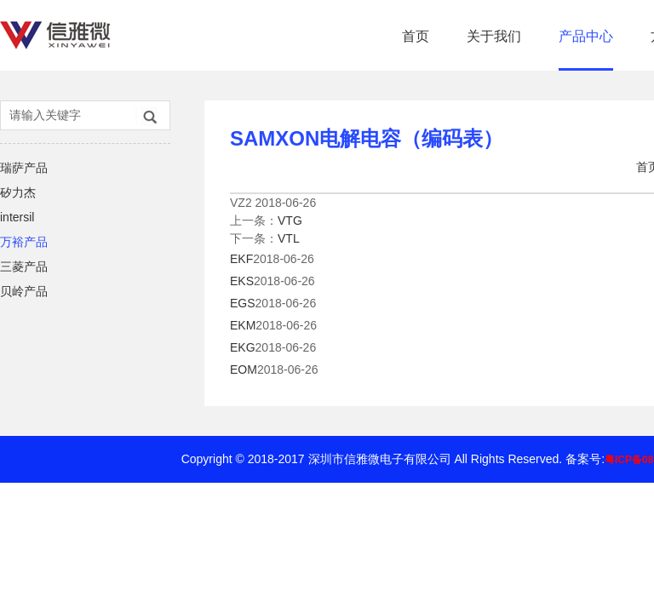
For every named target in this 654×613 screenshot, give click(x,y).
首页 (415, 36)
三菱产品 (24, 266)
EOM (243, 369)
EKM (242, 325)
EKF (241, 259)
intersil (17, 217)
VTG (290, 220)
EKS (242, 281)
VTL (289, 238)
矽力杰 (18, 192)
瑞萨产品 (24, 168)
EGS (242, 303)
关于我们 (494, 36)
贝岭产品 (24, 291)
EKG (242, 347)
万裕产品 (24, 242)
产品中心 (586, 36)
